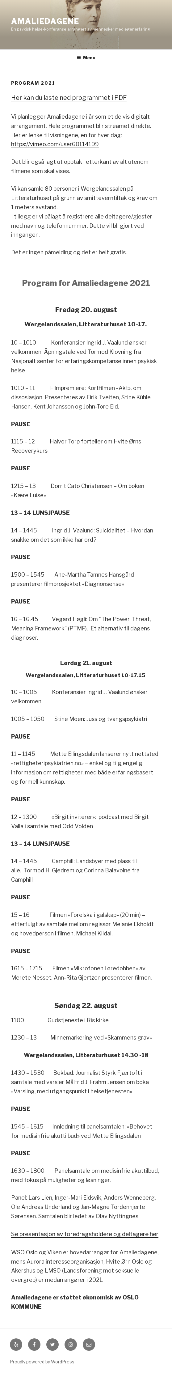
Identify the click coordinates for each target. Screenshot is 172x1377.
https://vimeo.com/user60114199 (55, 144)
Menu (86, 57)
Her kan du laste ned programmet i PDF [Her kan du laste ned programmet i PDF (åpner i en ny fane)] (69, 97)
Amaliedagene (45, 21)
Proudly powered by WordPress (42, 1361)
